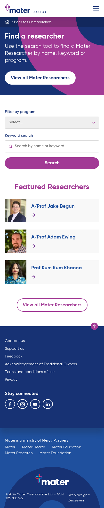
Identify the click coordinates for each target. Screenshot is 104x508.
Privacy (11, 380)
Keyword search (19, 136)
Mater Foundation (55, 453)
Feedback (14, 356)
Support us (14, 349)
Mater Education (66, 447)
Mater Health (33, 447)
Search (52, 163)
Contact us (15, 341)
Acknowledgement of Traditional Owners (41, 364)
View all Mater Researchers (40, 78)
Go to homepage (25, 9)
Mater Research (19, 453)
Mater (10, 447)
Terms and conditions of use (30, 372)
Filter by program (20, 112)
